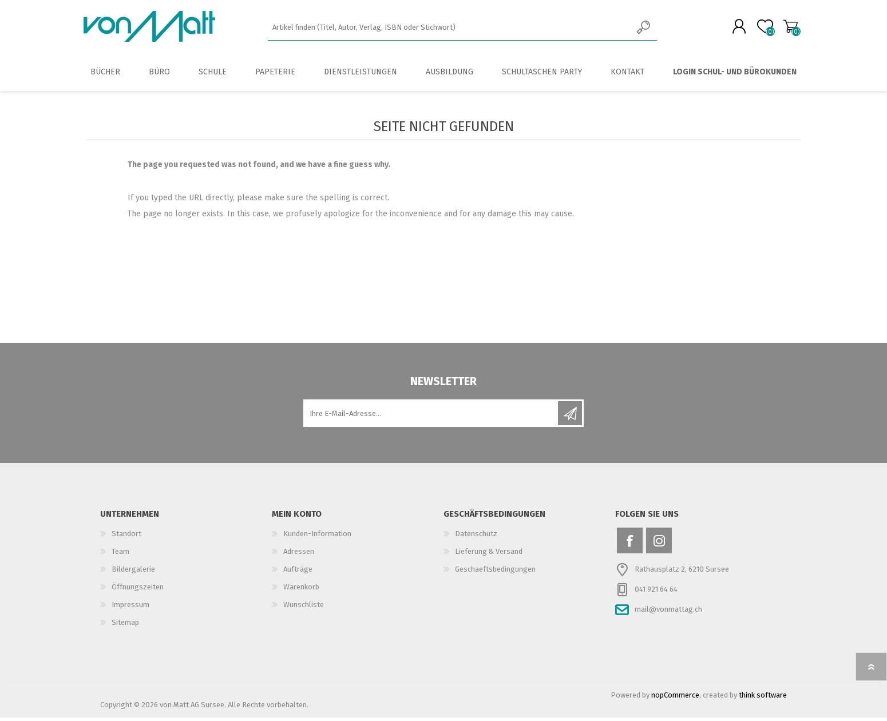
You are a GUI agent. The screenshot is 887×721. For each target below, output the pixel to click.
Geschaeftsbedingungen (495, 572)
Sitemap (125, 625)
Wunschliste (303, 608)
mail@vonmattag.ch (668, 612)
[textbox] (449, 29)
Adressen (298, 554)
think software (763, 698)
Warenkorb (788, 28)
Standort (126, 537)
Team (120, 554)
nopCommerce (675, 698)
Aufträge (297, 572)
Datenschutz (476, 537)
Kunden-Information (317, 537)
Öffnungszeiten (138, 590)
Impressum (130, 608)
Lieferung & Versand (488, 554)
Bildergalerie (133, 572)
